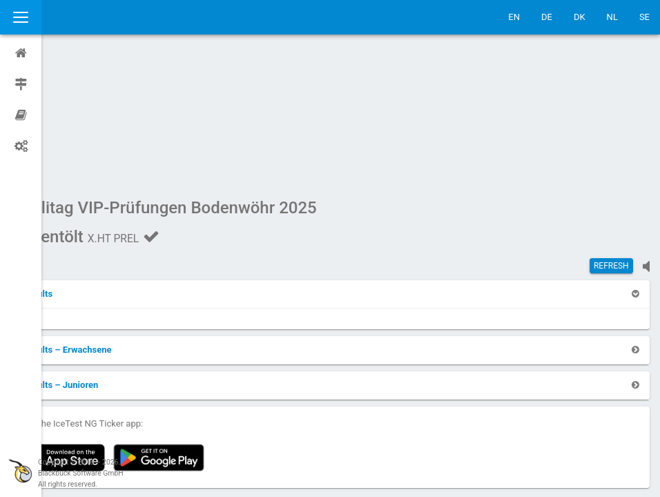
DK (579, 17)
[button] (77, 162)
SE (644, 17)
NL (612, 17)
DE (546, 17)
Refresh (611, 134)
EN (514, 17)
